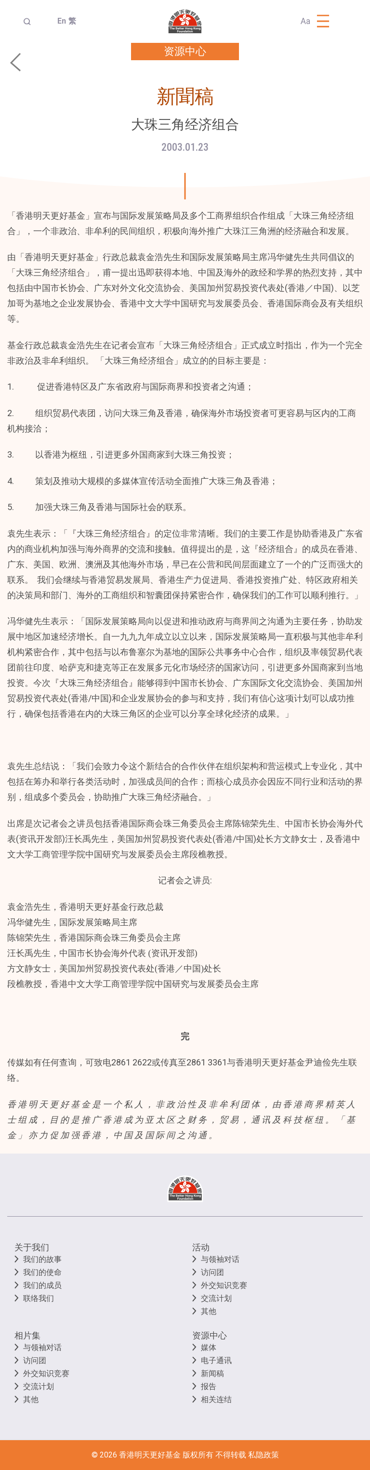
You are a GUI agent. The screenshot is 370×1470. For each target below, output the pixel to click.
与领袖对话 (220, 1259)
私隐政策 (263, 1454)
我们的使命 (42, 1272)
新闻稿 (212, 1373)
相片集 (27, 1335)
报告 (208, 1386)
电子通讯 (216, 1360)
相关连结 (216, 1399)
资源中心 (209, 1335)
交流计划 (216, 1298)
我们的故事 (42, 1259)
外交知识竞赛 (224, 1285)
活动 (201, 1247)
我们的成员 (42, 1285)
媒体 (208, 1347)
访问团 (212, 1272)
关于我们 (31, 1247)
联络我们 (38, 1298)
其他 (208, 1311)
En (59, 21)
